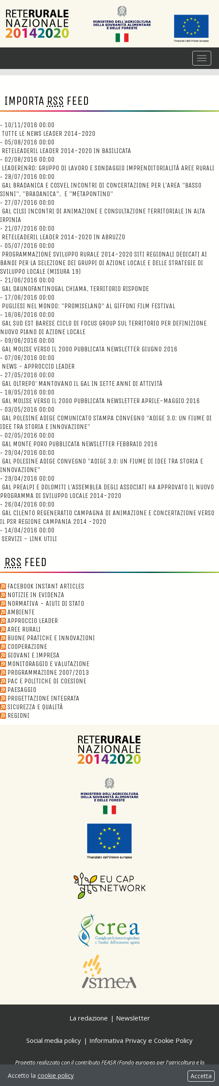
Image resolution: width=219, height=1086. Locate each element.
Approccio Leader (29, 621)
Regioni (14, 715)
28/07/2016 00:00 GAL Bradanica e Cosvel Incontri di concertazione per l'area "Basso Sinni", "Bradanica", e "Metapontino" (100, 185)
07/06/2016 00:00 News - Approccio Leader (37, 362)
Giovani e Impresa (29, 655)
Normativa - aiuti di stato (42, 603)
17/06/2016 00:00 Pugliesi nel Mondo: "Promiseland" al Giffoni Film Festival (87, 301)
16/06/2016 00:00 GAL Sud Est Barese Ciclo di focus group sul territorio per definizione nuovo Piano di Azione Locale (103, 323)
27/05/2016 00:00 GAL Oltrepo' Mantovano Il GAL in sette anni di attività (81, 379)
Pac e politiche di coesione (43, 681)
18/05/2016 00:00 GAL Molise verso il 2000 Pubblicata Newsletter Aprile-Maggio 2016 (100, 396)
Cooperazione (23, 646)
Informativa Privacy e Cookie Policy (141, 1040)
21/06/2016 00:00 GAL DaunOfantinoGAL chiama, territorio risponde (74, 284)
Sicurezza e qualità (31, 707)
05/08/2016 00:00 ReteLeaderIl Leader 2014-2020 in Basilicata (65, 146)
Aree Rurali (20, 629)
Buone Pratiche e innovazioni (47, 638)
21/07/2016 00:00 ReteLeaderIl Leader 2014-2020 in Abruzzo (62, 232)
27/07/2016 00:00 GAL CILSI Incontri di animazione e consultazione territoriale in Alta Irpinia (102, 211)
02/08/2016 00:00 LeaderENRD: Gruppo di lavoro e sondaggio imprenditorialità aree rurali (107, 163)
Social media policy (53, 1040)
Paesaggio (18, 689)
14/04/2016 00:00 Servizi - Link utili (28, 534)
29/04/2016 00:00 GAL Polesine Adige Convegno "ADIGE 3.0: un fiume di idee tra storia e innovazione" (101, 461)
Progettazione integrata (39, 698)
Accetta (201, 1076)
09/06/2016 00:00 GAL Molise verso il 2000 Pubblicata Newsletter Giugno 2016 (88, 344)
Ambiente (17, 612)
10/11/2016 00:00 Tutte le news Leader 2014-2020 (47, 129)
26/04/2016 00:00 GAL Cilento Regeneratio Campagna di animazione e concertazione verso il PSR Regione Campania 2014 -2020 (107, 513)
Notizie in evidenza (32, 595)
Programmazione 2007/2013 (44, 672)
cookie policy (56, 1075)
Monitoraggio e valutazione (44, 664)
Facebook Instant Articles (42, 586)
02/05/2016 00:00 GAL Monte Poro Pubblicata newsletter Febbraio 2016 (78, 439)
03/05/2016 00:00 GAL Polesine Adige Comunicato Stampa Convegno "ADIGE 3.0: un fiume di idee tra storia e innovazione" (106, 418)
